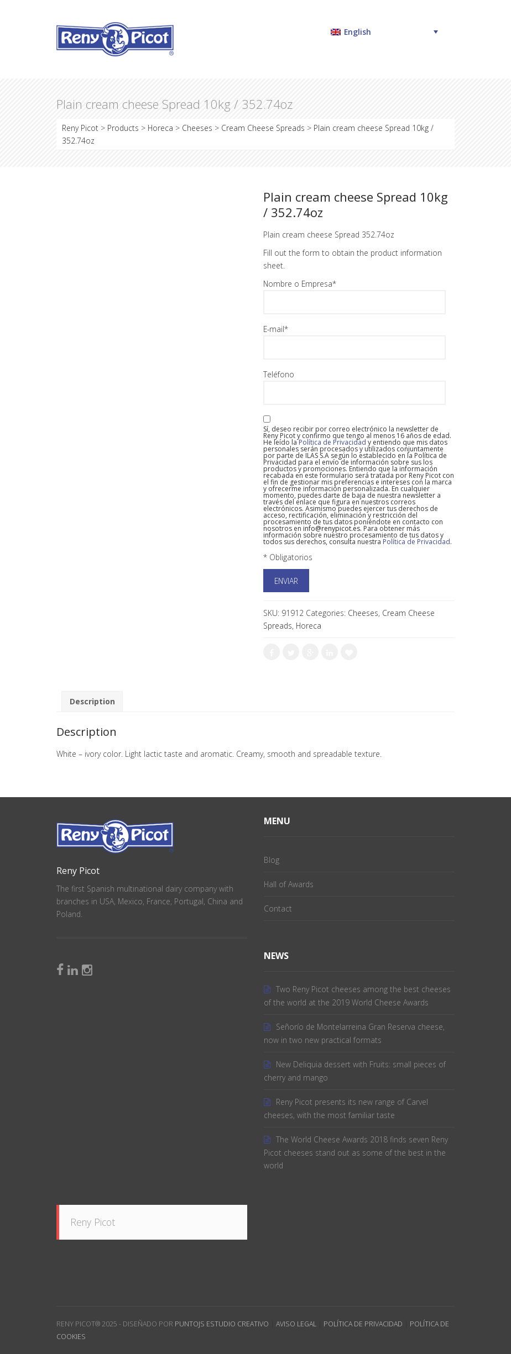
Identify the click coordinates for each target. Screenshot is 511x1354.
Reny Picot (92, 1222)
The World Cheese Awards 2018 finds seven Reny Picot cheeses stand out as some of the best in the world (356, 1152)
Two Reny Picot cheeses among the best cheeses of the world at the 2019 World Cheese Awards (357, 996)
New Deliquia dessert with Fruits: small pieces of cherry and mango (355, 1071)
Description (92, 701)
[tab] (92, 702)
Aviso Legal (296, 1324)
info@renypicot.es (331, 528)
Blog (271, 860)
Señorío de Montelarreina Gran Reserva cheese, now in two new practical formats (354, 1033)
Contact (278, 908)
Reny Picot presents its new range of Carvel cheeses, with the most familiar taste (346, 1108)
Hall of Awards (289, 884)
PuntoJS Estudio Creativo (222, 1324)
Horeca (308, 625)
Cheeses (363, 613)
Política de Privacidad (363, 1324)
